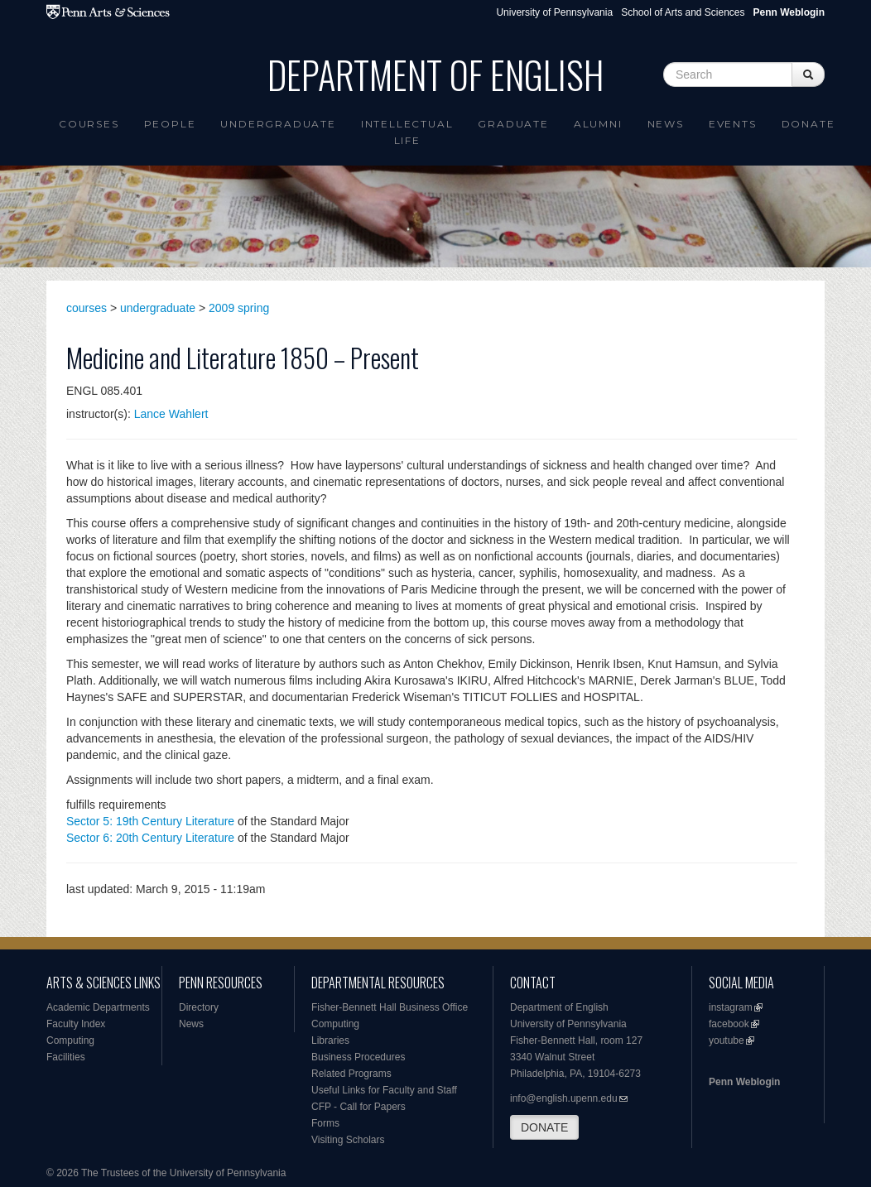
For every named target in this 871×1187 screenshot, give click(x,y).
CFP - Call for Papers (358, 1107)
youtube (726, 1040)
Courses (89, 124)
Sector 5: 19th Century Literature (150, 821)
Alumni (598, 124)
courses (86, 308)
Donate (808, 124)
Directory (199, 1007)
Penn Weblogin (744, 1082)
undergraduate (157, 308)
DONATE (544, 1127)
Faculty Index (75, 1024)
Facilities (65, 1057)
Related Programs (351, 1073)
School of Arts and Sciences (682, 12)
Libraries (330, 1040)
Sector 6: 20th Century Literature (150, 837)
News (665, 124)
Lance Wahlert (171, 413)
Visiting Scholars (348, 1140)
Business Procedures (358, 1057)
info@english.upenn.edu (564, 1098)
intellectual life (407, 132)
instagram (731, 1007)
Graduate (513, 124)
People (170, 124)
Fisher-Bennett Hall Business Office (389, 1007)
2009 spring (239, 308)
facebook (729, 1024)
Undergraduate (277, 124)
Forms (325, 1123)
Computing (70, 1040)
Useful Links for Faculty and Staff (384, 1090)
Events (733, 124)
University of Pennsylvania (554, 12)
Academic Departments (98, 1007)
